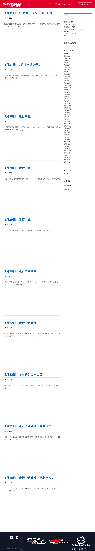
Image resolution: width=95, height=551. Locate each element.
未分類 (66, 173)
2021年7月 (67, 157)
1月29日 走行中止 (17, 116)
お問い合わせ (74, 549)
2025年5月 (67, 75)
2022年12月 (67, 127)
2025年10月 (67, 66)
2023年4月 (67, 120)
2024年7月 (67, 93)
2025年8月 (67, 69)
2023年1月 (67, 125)
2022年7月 (67, 136)
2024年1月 (67, 103)
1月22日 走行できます (20, 323)
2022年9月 (67, 132)
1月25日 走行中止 (17, 220)
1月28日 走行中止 (17, 168)
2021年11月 (67, 150)
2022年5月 (67, 139)
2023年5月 (67, 118)
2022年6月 (67, 138)
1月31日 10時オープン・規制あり (28, 13)
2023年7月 (67, 114)
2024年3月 (67, 100)
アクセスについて (85, 4)
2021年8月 (67, 156)
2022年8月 (67, 134)
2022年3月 (67, 143)
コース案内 (46, 4)
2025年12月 (67, 62)
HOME (30, 4)
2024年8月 (67, 91)
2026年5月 (67, 53)
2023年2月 (67, 123)
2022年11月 (67, 129)
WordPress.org (68, 189)
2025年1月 (67, 82)
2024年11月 (67, 85)
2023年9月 (67, 111)
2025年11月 (67, 64)
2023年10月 (67, 109)
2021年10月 (67, 152)
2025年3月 (67, 78)
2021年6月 (67, 159)
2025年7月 (67, 71)
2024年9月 (67, 89)
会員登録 (58, 4)
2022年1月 (67, 147)
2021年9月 (67, 154)
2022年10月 (67, 130)
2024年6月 (67, 94)
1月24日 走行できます (20, 271)
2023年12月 (67, 105)
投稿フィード (67, 185)
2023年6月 (67, 116)
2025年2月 (67, 80)
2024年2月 (67, 102)
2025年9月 (67, 68)
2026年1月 (67, 60)
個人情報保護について (85, 549)
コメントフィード (69, 187)
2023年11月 (67, 107)
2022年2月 (67, 145)
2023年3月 (67, 121)
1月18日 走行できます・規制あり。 (29, 478)
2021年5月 (67, 161)
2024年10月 (67, 87)
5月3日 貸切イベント (70, 28)
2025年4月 (67, 76)
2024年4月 (67, 98)
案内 (36, 4)
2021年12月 (67, 148)
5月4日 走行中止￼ (69, 24)
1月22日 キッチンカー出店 (23, 374)
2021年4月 (67, 163)
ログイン (66, 183)
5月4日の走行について (70, 26)
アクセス (67, 4)
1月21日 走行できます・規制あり (27, 426)
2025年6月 (67, 73)
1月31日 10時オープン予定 (22, 65)
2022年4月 (67, 141)
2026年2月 (67, 58)
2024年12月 (67, 84)
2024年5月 (67, 96)
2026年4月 (67, 55)
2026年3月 (67, 57)
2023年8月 (67, 112)
